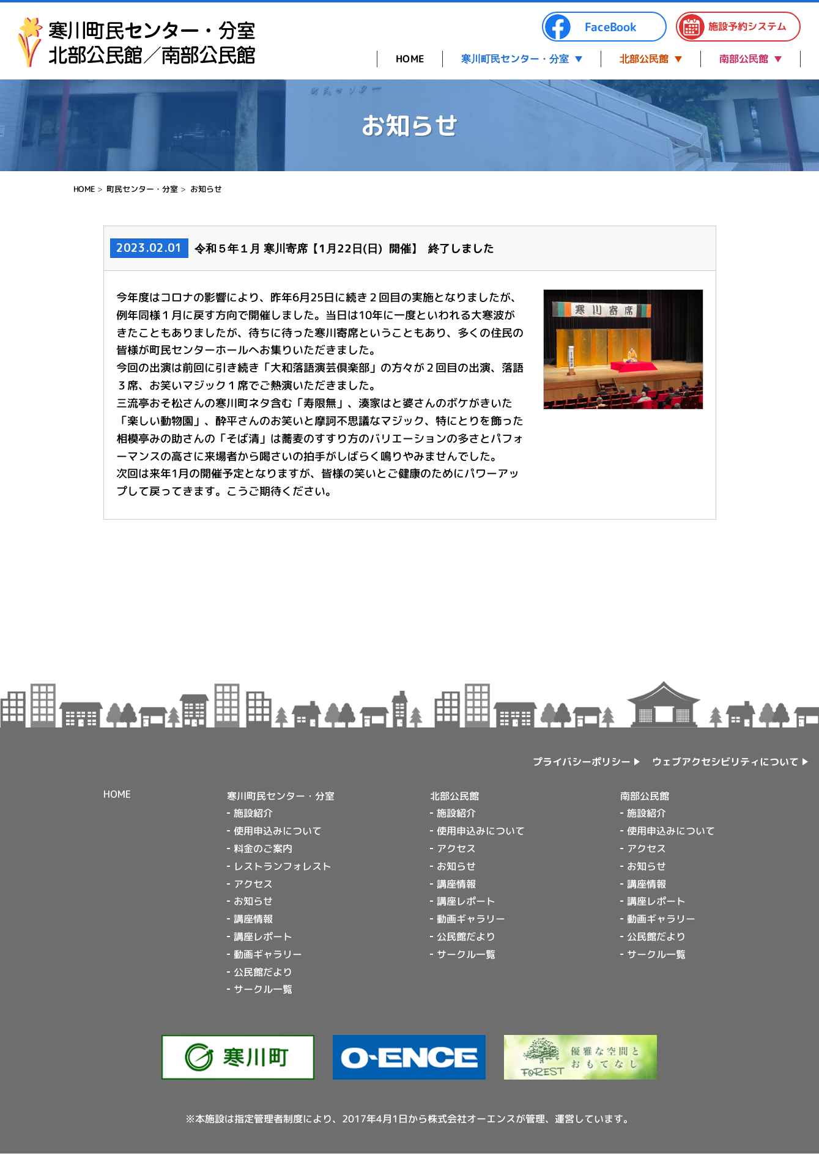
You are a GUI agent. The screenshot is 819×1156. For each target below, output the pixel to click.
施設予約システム (732, 26)
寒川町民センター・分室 (515, 58)
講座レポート (263, 936)
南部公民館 (743, 58)
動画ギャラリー (268, 954)
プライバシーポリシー (582, 761)
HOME (410, 58)
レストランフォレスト (283, 866)
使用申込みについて (278, 831)
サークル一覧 (263, 989)
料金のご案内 (263, 848)
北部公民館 (644, 58)
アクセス (253, 883)
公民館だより (263, 971)
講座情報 (253, 919)
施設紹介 (253, 813)
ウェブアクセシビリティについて (725, 761)
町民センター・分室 (142, 188)
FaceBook (590, 26)
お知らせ (206, 188)
